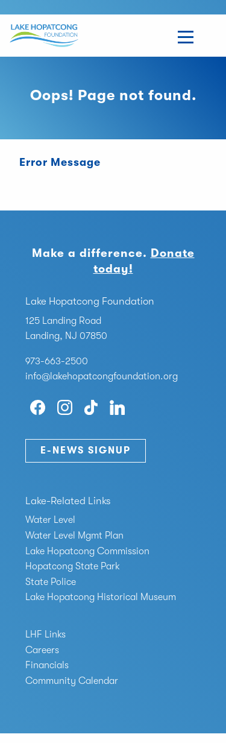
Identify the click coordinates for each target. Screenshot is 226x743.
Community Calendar (71, 680)
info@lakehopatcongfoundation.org (101, 376)
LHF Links (45, 634)
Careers (42, 650)
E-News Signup (85, 450)
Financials (47, 665)
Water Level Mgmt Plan (74, 535)
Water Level (50, 519)
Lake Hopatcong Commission (87, 551)
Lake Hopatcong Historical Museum (100, 597)
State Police (50, 582)
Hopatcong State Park (72, 566)
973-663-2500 (56, 361)
